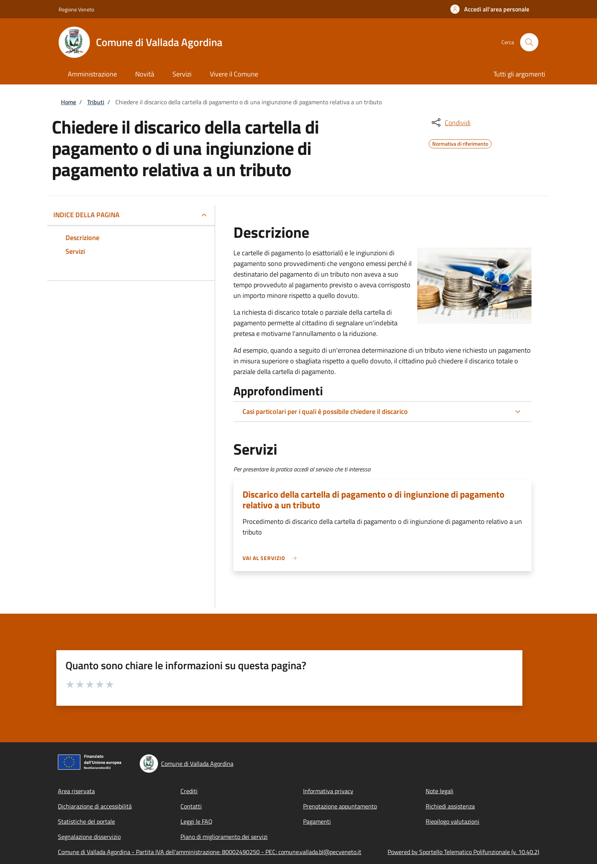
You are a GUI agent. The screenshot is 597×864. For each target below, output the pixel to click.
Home (68, 102)
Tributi (95, 102)
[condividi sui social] (450, 122)
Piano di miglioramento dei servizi (224, 836)
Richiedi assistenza (450, 806)
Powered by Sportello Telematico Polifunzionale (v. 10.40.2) (463, 851)
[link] (271, 558)
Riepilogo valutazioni (452, 821)
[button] (489, 9)
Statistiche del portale (86, 821)
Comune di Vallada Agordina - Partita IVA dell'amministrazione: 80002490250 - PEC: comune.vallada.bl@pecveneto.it (209, 851)
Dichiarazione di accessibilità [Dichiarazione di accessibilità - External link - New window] (95, 806)
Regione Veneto (76, 9)
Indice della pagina (86, 215)
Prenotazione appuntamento (340, 806)
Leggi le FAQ (196, 821)
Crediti (189, 791)
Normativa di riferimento (460, 143)
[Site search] (529, 42)
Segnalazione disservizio (89, 836)
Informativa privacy (328, 791)
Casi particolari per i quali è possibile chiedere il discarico (325, 411)
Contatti (191, 806)
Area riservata (76, 791)
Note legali (439, 791)
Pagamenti (317, 821)
